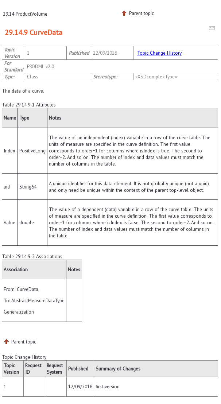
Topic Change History (159, 53)
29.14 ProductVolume (25, 14)
